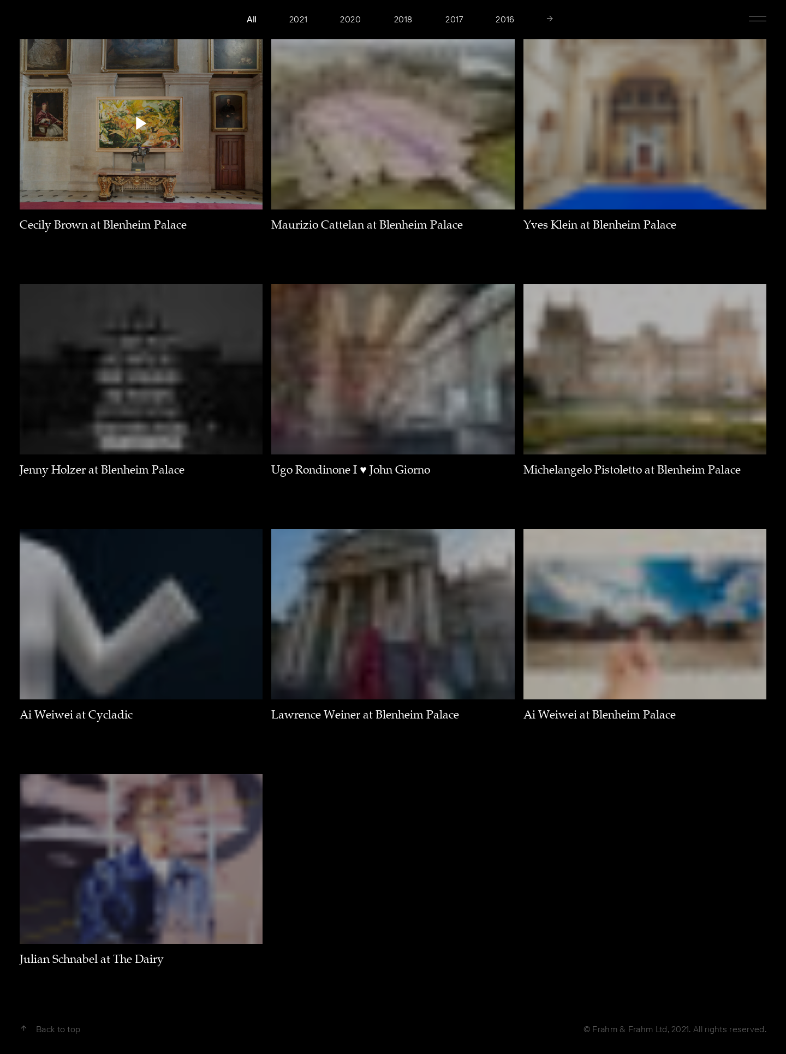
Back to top (50, 1029)
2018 (403, 19)
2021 (298, 19)
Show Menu (757, 17)
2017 (454, 19)
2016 (505, 19)
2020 (350, 19)
